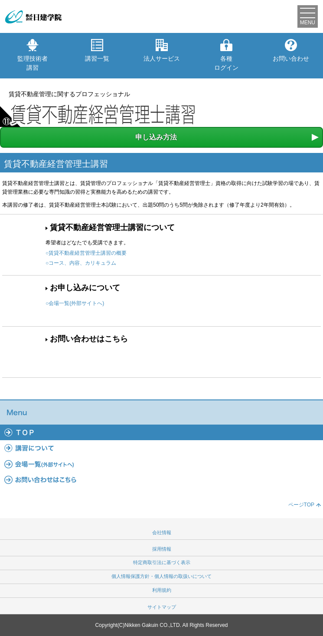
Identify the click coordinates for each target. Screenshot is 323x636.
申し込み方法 (156, 137)
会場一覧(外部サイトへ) (161, 464)
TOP (161, 432)
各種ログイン (226, 55)
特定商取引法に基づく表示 (161, 562)
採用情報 (161, 549)
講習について (161, 448)
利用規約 (161, 590)
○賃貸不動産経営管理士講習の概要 (86, 253)
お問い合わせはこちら (89, 338)
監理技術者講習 (32, 55)
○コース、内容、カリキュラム (81, 263)
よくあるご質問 (161, 479)
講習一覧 (97, 50)
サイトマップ (161, 607)
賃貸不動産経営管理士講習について (112, 227)
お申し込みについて (85, 287)
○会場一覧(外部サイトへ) (75, 303)
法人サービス (162, 50)
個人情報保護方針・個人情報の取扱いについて (161, 576)
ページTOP (301, 505)
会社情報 (161, 532)
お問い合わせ (291, 50)
